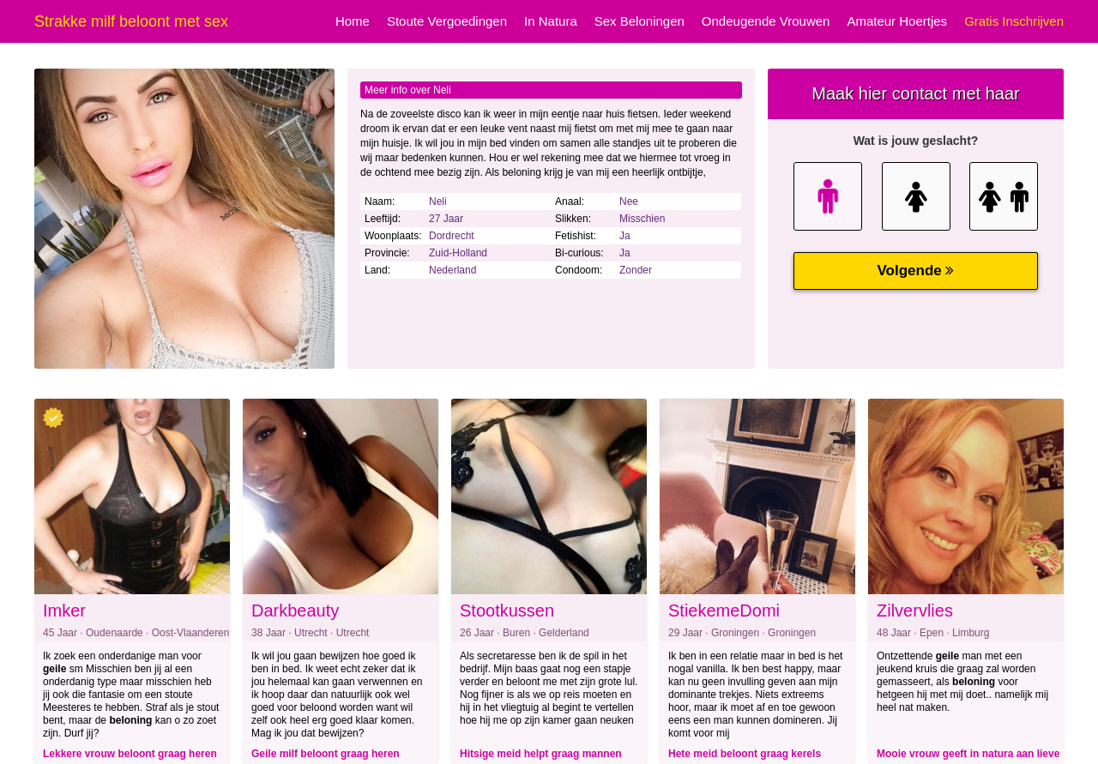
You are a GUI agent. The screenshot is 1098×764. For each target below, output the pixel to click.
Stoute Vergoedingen (447, 21)
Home (352, 21)
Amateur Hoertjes (897, 21)
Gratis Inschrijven (1014, 21)
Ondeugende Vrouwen (766, 21)
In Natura (550, 21)
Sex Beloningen (639, 21)
